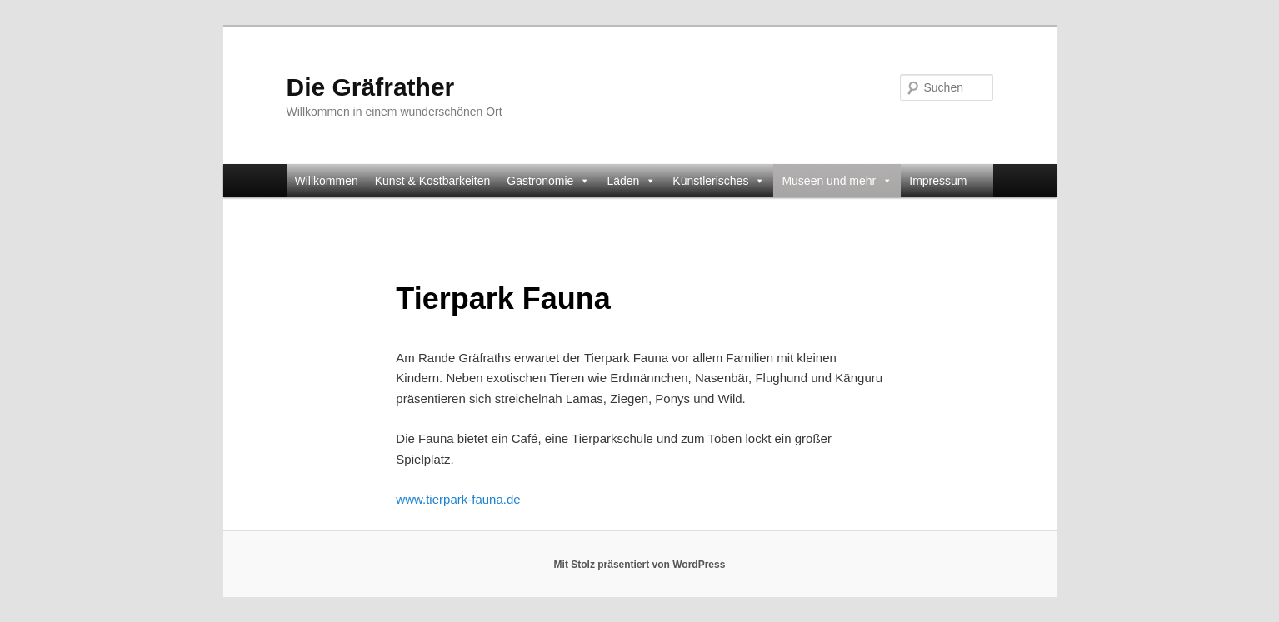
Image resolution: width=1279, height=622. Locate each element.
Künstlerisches (718, 180)
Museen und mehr (837, 180)
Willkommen (326, 180)
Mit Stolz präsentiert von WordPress (640, 564)
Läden (631, 180)
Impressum (938, 180)
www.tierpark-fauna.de (458, 499)
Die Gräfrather (371, 87)
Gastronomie (548, 180)
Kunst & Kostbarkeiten (433, 180)
